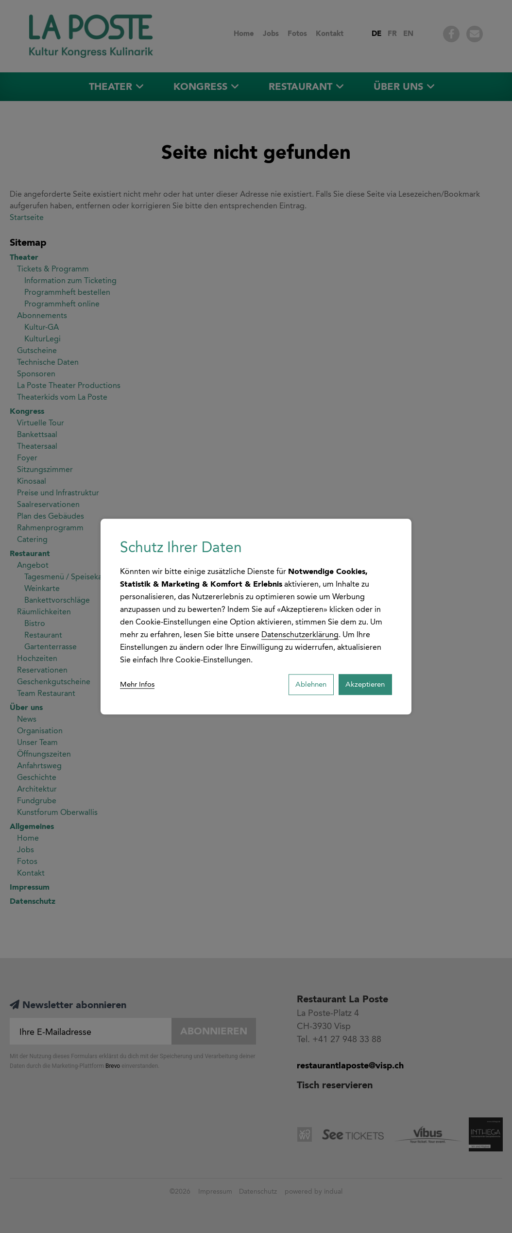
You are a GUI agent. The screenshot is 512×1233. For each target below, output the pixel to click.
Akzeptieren (361, 684)
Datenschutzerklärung (300, 633)
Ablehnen (300, 684)
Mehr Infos (139, 684)
